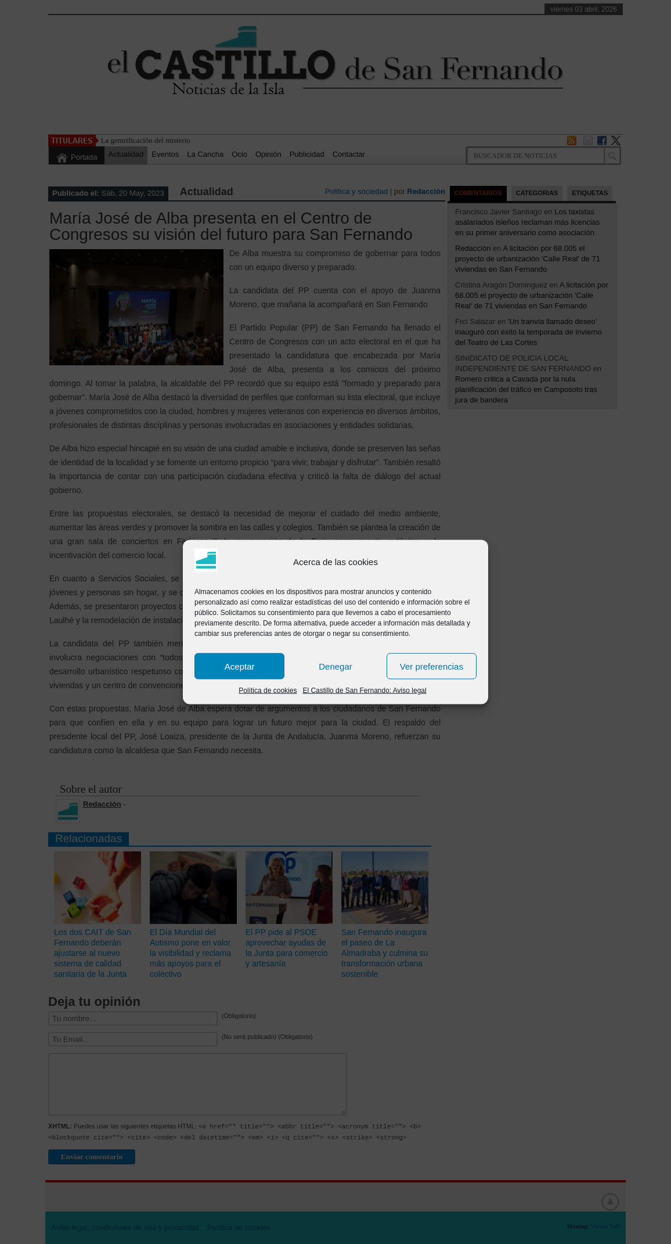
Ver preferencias (431, 666)
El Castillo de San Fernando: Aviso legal (364, 690)
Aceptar (240, 666)
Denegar (335, 666)
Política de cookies (268, 690)
